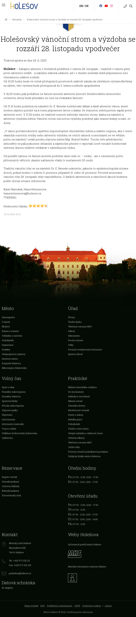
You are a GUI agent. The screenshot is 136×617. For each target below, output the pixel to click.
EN (81, 6)
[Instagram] (111, 6)
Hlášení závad (75, 401)
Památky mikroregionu (14, 391)
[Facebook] (100, 6)
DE (87, 6)
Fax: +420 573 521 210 (20, 565)
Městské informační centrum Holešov (87, 566)
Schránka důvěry (76, 405)
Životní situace (75, 340)
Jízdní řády (74, 447)
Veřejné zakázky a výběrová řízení (85, 433)
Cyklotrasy (7, 437)
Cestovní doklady (10, 486)
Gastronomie (8, 419)
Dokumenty (74, 335)
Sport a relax (8, 387)
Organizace (7, 344)
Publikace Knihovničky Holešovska (19, 433)
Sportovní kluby (10, 401)
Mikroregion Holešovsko (14, 367)
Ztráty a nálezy (75, 414)
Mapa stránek (31, 605)
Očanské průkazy (10, 481)
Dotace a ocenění (10, 331)
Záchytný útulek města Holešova (84, 456)
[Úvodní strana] (6, 19)
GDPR (77, 605)
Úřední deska (74, 321)
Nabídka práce (75, 419)
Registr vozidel (9, 477)
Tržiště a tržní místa (78, 428)
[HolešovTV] (106, 6)
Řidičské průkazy (10, 490)
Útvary (71, 317)
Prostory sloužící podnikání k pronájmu (88, 451)
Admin (108, 605)
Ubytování (7, 414)
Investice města (10, 358)
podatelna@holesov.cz (20, 573)
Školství (6, 326)
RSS (42, 605)
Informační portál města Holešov (84, 544)
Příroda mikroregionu (13, 405)
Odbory (71, 331)
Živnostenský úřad (11, 495)
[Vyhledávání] (130, 6)
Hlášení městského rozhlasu (82, 387)
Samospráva (8, 317)
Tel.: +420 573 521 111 (19, 560)
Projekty (6, 349)
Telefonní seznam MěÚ (80, 326)
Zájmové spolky (10, 410)
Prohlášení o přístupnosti (59, 605)
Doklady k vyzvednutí (79, 396)
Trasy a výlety (9, 428)
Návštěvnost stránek (78, 410)
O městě (6, 321)
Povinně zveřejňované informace (85, 349)
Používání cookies (91, 605)
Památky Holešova (11, 396)
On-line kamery (76, 391)
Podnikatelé (8, 340)
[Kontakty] (125, 6)
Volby (70, 344)
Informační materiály (13, 424)
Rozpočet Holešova (11, 363)
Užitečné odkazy (76, 437)
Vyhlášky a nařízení (12, 335)
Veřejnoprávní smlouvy (13, 354)
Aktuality (17, 19)
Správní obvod (75, 354)
